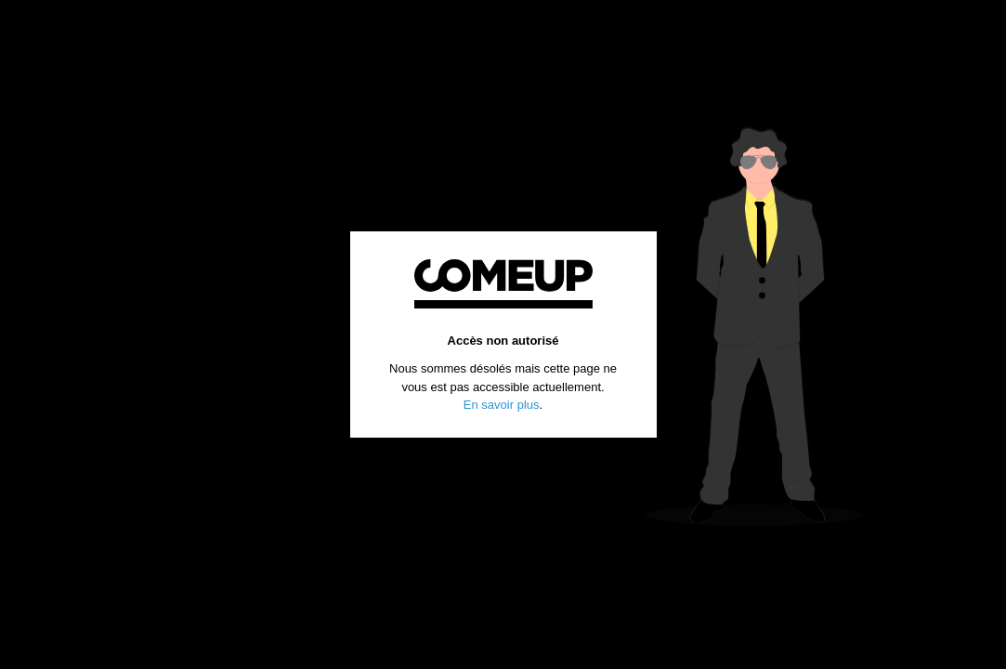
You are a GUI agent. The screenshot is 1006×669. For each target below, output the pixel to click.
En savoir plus (502, 405)
